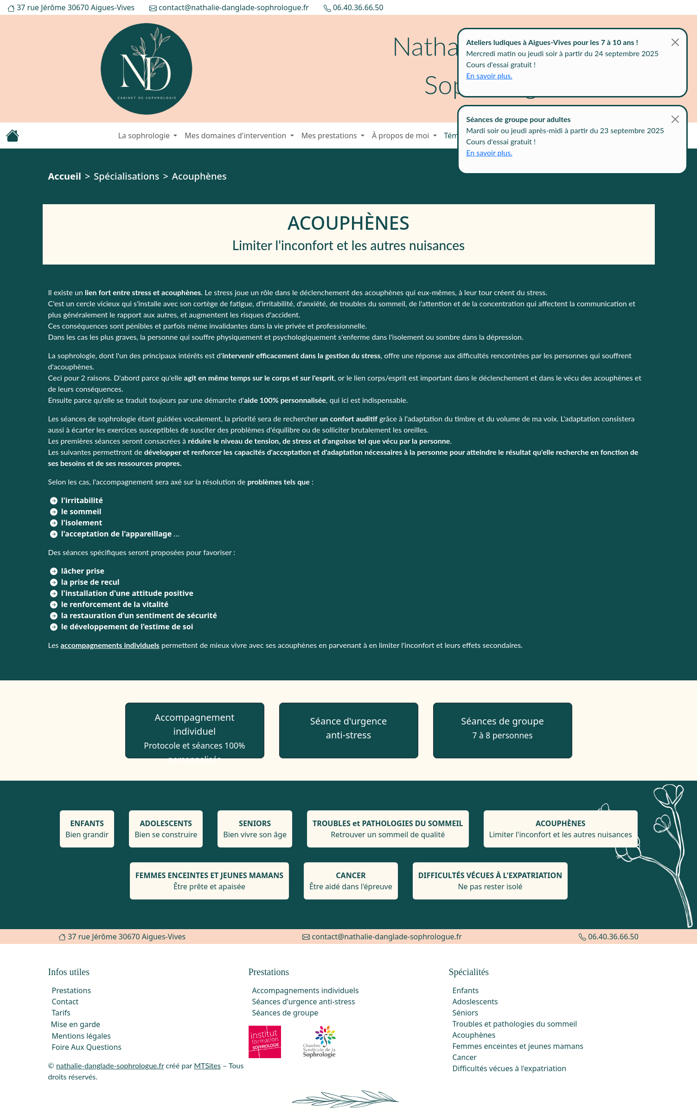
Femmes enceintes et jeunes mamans (518, 1046)
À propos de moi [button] (401, 135)
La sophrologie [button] (145, 135)
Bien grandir (87, 831)
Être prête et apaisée (209, 883)
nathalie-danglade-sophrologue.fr (110, 1065)
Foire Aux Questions (87, 1047)
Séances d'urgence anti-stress (303, 1001)
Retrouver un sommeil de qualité (387, 831)
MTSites (207, 1065)
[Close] (675, 42)
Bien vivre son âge (255, 831)
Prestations (71, 990)
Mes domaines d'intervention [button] (236, 135)
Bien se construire (166, 831)
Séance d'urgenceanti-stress (348, 728)
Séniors (466, 1013)
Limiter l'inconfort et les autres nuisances (559, 831)
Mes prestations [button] (330, 135)
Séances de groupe (502, 728)
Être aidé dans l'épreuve (350, 883)
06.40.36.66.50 (354, 7)
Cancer (465, 1057)
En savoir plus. (489, 75)
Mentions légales (81, 1036)
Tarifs (61, 1013)
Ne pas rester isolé (489, 883)
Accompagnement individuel (194, 734)
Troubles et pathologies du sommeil (515, 1024)
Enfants (466, 990)
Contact (65, 1001)
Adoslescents (475, 1001)
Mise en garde (76, 1024)
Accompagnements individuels (305, 990)
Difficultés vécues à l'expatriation (510, 1068)
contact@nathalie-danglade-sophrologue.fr (229, 7)
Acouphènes (474, 1035)
